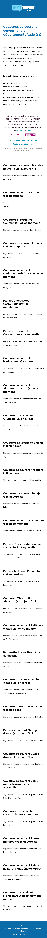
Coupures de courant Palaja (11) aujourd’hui (21, 495)
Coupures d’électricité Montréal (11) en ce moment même (22, 896)
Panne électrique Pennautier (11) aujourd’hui (22, 572)
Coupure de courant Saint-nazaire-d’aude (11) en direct (22, 867)
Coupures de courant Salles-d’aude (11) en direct (22, 681)
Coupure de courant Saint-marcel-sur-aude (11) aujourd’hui (21, 784)
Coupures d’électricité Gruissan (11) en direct (18, 417)
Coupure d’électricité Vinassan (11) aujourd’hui (19, 600)
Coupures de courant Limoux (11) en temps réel (22, 245)
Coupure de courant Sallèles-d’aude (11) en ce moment (23, 627)
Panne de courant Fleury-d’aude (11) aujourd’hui (20, 732)
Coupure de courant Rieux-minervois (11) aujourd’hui (21, 840)
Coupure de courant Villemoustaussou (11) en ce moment (21, 388)
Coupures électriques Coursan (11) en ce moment (21, 221)
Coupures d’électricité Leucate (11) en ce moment (21, 812)
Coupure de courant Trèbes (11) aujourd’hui (21, 194)
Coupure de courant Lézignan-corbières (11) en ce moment (23, 273)
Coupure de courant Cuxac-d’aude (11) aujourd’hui (21, 755)
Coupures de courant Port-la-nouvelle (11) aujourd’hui (23, 167)
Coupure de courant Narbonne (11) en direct (19, 359)
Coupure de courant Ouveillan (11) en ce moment (23, 522)
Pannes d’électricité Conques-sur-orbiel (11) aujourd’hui (23, 545)
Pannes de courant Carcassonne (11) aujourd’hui (22, 332)
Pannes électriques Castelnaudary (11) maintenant (16, 304)
